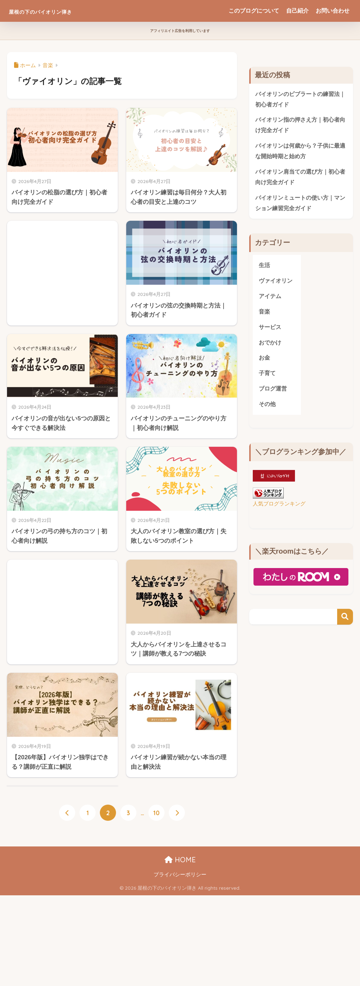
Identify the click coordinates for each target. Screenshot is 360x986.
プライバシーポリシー (180, 874)
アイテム (271, 299)
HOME (180, 860)
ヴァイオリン (277, 284)
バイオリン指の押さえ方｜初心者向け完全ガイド (300, 126)
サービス (271, 331)
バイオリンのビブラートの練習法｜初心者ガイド (300, 99)
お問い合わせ (332, 11)
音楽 (265, 315)
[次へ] (177, 813)
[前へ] (67, 813)
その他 (268, 409)
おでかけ (271, 346)
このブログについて (254, 11)
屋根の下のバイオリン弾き (61, 11)
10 (156, 813)
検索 (345, 622)
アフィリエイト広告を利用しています (180, 31)
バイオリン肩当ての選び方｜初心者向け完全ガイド (300, 179)
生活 (265, 268)
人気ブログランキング (279, 509)
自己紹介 (297, 11)
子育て (268, 378)
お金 (265, 362)
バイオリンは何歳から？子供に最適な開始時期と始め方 (300, 152)
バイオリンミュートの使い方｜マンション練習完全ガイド (300, 205)
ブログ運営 (274, 394)
